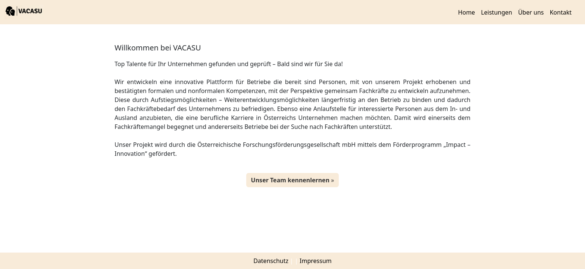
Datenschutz (270, 261)
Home (466, 12)
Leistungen (496, 12)
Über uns (531, 12)
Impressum (316, 261)
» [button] (292, 180)
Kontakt (561, 12)
